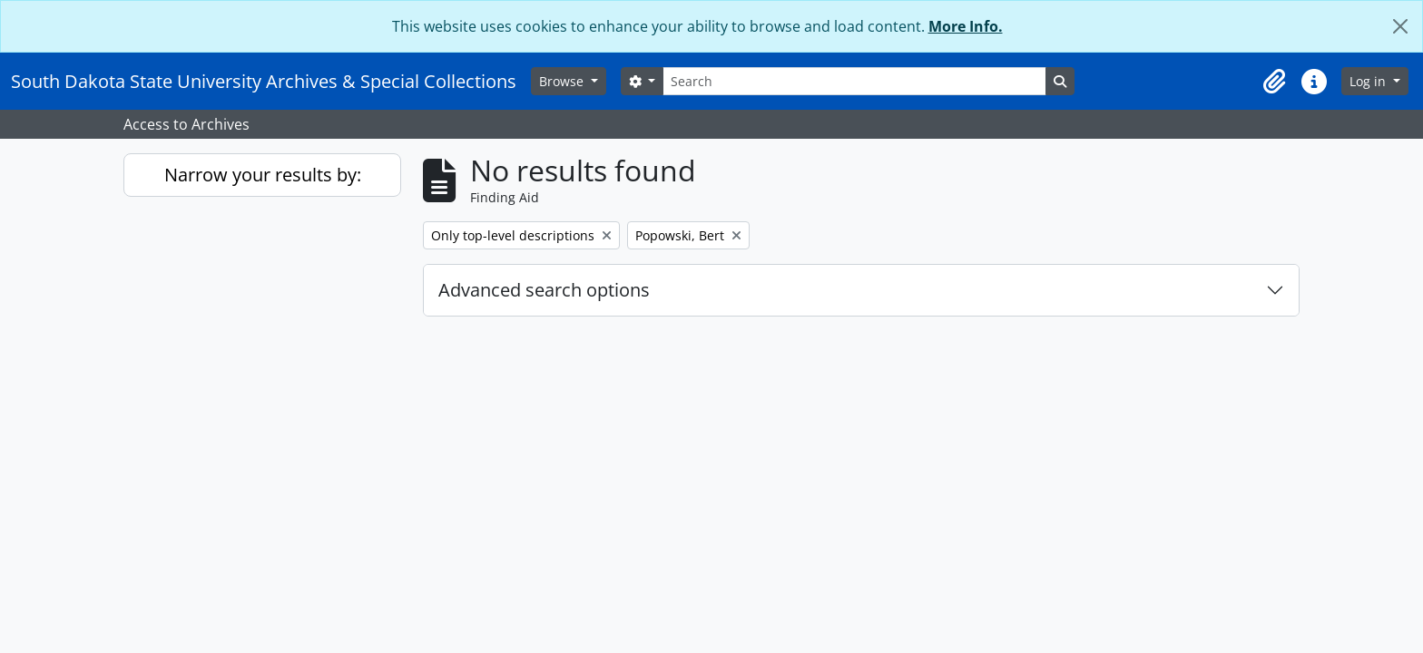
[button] (1274, 82)
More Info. (965, 26)
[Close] (1400, 26)
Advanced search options (544, 290)
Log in (1369, 81)
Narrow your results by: (262, 174)
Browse (563, 81)
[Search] (853, 81)
